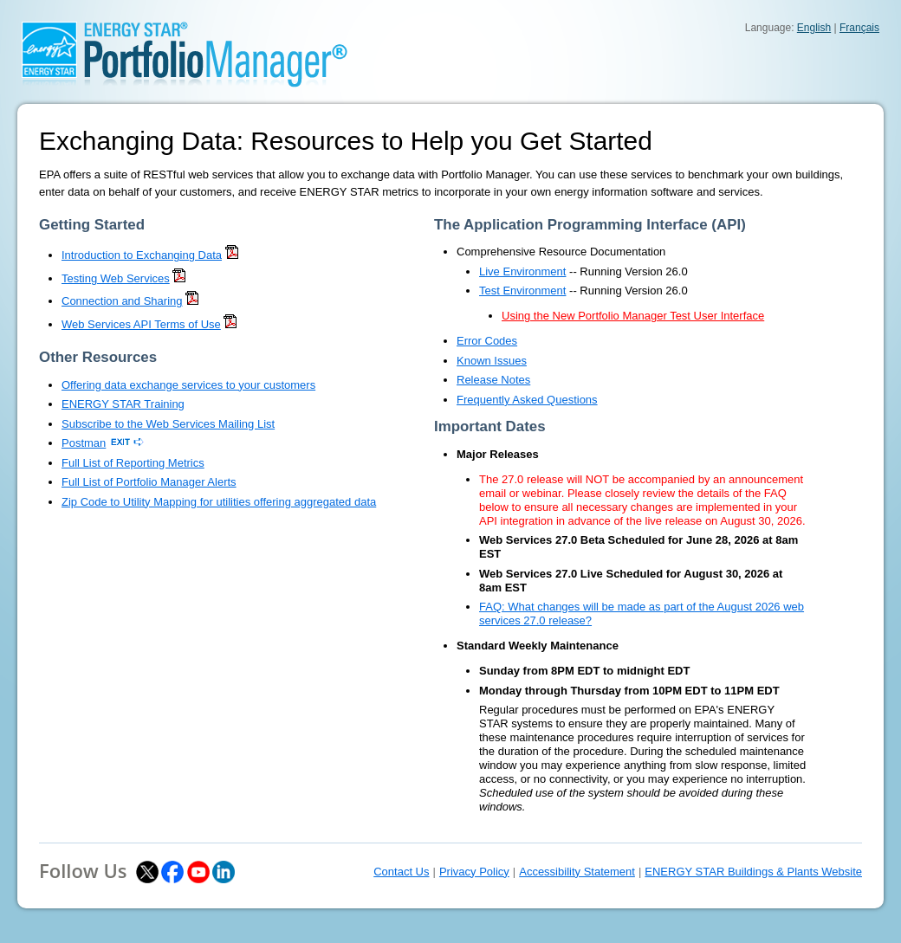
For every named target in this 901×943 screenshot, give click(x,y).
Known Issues (492, 360)
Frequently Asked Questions (527, 399)
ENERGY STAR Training (123, 403)
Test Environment (522, 290)
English (814, 28)
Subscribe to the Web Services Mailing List (168, 423)
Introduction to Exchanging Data (142, 255)
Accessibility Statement (577, 871)
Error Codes (487, 340)
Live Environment (522, 271)
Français (859, 28)
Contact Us (401, 871)
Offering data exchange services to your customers (188, 384)
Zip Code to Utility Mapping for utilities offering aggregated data (219, 501)
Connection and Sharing (122, 300)
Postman (84, 442)
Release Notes (493, 379)
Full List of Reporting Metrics (133, 462)
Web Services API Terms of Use (141, 324)
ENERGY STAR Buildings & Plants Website (753, 871)
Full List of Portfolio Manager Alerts (149, 481)
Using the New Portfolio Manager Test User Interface (633, 315)
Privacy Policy (474, 871)
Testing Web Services (116, 278)
